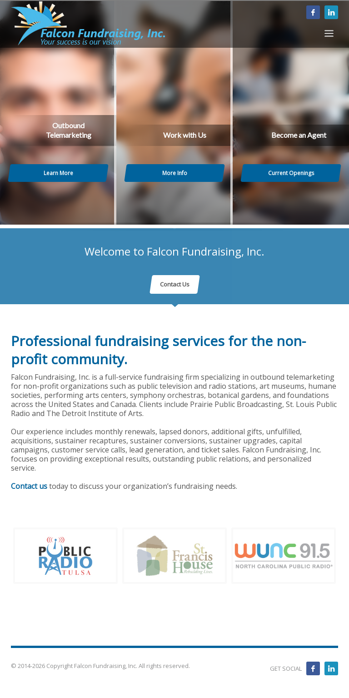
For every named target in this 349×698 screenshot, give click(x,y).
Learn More (58, 173)
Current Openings (291, 173)
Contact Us (174, 284)
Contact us (29, 486)
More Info (174, 173)
